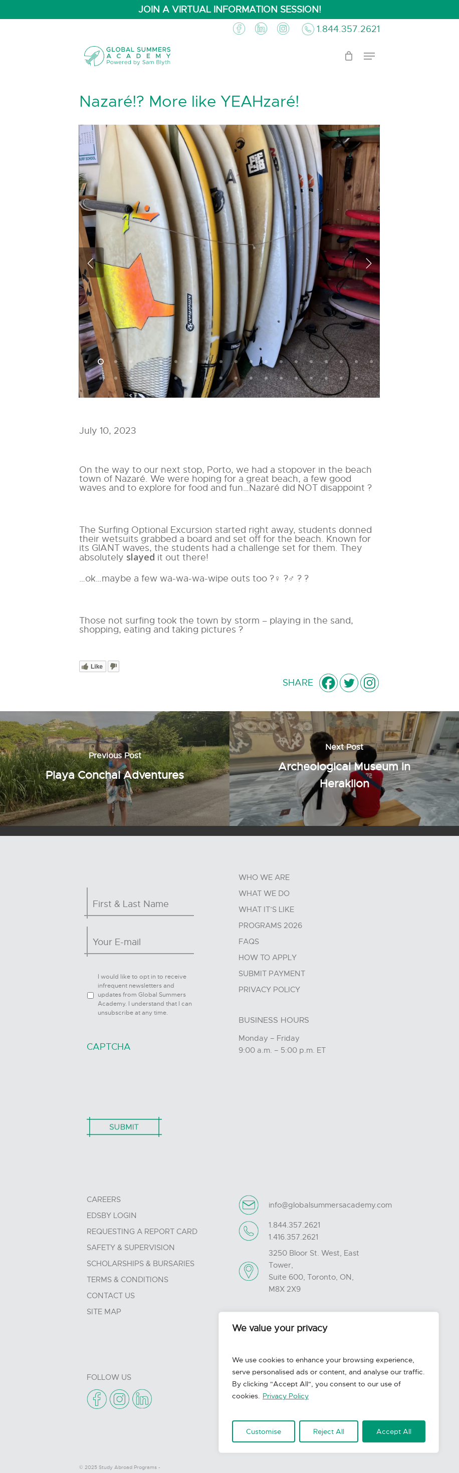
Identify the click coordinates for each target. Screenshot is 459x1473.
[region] (328, 1382)
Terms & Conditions (127, 1279)
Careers (104, 1199)
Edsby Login (112, 1215)
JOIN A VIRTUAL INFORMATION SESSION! (229, 9)
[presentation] (163, 1079)
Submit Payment (272, 973)
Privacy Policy (286, 1395)
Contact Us (111, 1295)
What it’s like (266, 909)
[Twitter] (349, 683)
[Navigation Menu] (369, 56)
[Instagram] (369, 683)
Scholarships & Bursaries (140, 1263)
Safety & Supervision (131, 1247)
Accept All (393, 1431)
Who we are (264, 877)
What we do (264, 893)
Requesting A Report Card (142, 1231)
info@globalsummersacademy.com (330, 1205)
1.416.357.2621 (293, 1237)
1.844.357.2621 (348, 29)
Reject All (328, 1431)
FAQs (249, 941)
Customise (263, 1431)
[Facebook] (328, 683)
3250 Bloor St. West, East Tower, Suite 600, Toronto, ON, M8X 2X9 (314, 1271)
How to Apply (268, 957)
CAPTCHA (109, 1046)
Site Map (104, 1311)
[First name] (137, 904)
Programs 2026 (270, 925)
